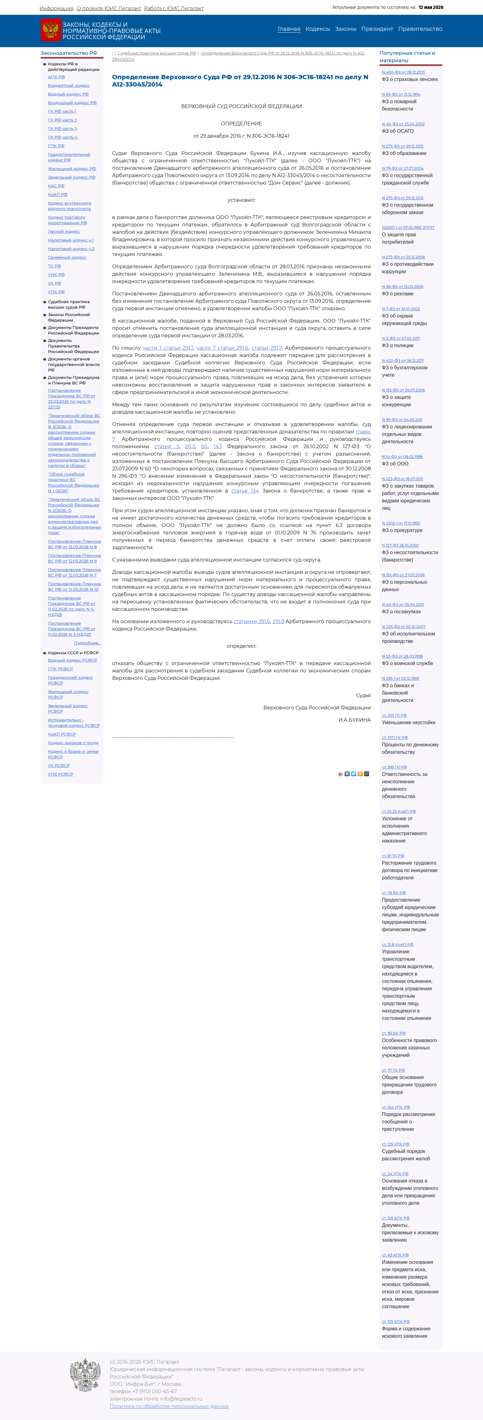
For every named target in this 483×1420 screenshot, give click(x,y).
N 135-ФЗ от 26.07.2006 (403, 390)
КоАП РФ (57, 194)
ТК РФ (54, 265)
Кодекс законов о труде (73, 742)
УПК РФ (56, 291)
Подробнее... (87, 642)
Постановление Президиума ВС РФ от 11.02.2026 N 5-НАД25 (71, 629)
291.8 (278, 621)
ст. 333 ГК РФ (394, 715)
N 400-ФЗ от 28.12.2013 (403, 72)
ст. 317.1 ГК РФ (395, 737)
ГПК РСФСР (60, 668)
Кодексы (318, 29)
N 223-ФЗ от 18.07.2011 (402, 479)
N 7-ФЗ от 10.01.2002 (401, 308)
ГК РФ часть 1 (62, 111)
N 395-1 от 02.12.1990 (400, 678)
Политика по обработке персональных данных (169, 1406)
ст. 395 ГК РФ (394, 767)
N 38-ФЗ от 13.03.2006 (402, 286)
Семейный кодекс (67, 257)
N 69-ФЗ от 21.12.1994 (401, 94)
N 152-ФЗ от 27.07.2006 (403, 575)
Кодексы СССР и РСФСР (73, 652)
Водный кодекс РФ (68, 93)
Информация (56, 8)
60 (204, 446)
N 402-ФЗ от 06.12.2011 (403, 360)
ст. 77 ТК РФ (393, 1070)
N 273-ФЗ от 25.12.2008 (403, 257)
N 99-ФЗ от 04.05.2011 (402, 419)
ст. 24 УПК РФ (395, 1173)
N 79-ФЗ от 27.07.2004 (403, 168)
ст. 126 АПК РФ (396, 1218)
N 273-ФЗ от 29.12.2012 (403, 146)
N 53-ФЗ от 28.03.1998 (402, 656)
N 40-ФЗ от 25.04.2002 (403, 124)
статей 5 (166, 446)
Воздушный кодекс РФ (72, 102)
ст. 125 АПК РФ (396, 1321)
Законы (345, 29)
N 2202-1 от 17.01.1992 (401, 523)
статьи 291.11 (267, 348)
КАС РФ (56, 185)
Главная (289, 29)
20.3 (190, 446)
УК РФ (54, 283)
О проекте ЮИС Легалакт (109, 8)
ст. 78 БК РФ (394, 893)
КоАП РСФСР (62, 734)
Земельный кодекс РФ (71, 177)
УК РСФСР (59, 765)
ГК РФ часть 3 (62, 128)
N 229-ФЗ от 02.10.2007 (403, 626)
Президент (377, 29)
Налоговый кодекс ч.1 (71, 239)
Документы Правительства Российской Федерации (73, 346)
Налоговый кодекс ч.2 (71, 248)
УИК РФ (56, 274)
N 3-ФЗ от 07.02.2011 (401, 338)
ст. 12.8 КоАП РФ (397, 944)
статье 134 (245, 491)
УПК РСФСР (60, 774)
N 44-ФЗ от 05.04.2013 (403, 604)
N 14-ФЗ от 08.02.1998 (402, 456)
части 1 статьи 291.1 (168, 348)
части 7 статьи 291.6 (222, 348)
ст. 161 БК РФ (394, 1033)
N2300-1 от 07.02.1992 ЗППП (408, 227)
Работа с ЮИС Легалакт (174, 8)
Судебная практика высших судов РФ (157, 53)
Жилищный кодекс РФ (72, 168)
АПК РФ (56, 76)
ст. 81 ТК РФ (393, 856)
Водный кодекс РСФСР (72, 660)
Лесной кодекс (64, 231)
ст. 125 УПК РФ (395, 1144)
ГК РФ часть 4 (62, 137)
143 (218, 446)
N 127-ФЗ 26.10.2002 (400, 545)
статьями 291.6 (251, 621)
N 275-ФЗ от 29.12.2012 (403, 198)
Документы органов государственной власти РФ (74, 364)
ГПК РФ (56, 145)
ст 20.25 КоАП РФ (399, 811)
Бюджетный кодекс (69, 85)
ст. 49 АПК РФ (395, 1255)
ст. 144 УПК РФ (396, 1107)
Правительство (420, 29)
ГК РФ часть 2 (62, 119)
